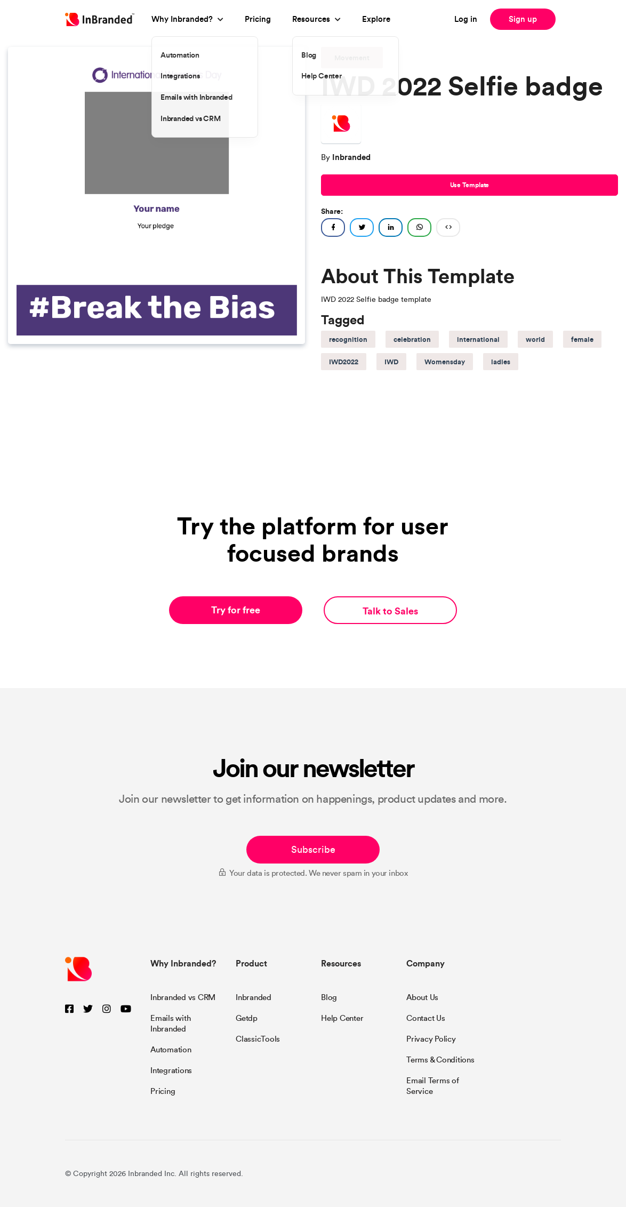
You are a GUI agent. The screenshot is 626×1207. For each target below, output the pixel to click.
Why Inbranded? (182, 19)
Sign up (523, 19)
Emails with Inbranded (170, 1023)
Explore (376, 19)
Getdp (247, 1018)
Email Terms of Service (432, 1086)
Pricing (258, 19)
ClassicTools (258, 1039)
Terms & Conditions (440, 1060)
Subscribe (313, 850)
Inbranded (253, 997)
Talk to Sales (390, 611)
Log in (465, 19)
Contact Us (425, 1018)
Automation (170, 1049)
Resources (311, 19)
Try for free (235, 610)
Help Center (342, 1018)
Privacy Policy (431, 1039)
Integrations (171, 1070)
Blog (329, 997)
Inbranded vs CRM (182, 997)
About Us (422, 997)
